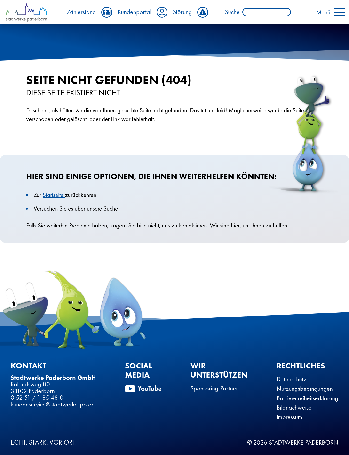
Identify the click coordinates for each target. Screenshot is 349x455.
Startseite (54, 195)
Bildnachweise (294, 407)
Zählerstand (92, 12)
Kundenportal (146, 12)
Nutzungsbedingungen (305, 388)
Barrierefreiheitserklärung (307, 398)
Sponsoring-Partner (214, 388)
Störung (193, 12)
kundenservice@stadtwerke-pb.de (53, 404)
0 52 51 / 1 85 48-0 (37, 397)
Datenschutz (291, 379)
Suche (229, 12)
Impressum (289, 417)
